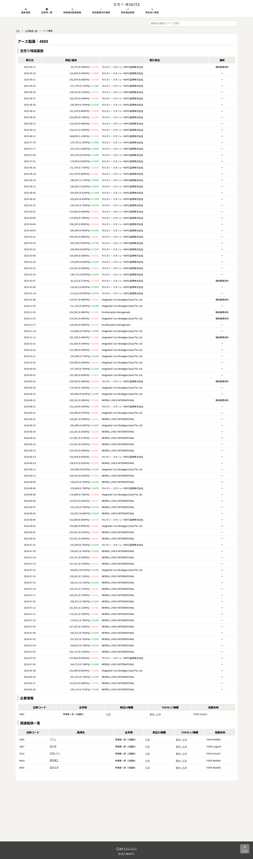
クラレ (53, 739)
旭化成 (53, 746)
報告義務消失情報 (101, 11)
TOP (18, 30)
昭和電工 (54, 760)
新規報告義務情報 (72, 11)
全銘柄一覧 (46, 11)
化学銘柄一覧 (31, 30)
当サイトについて (126, 848)
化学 (108, 714)
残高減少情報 (152, 11)
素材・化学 (155, 714)
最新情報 (25, 11)
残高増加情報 (127, 11)
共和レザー (55, 753)
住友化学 (54, 767)
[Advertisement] (126, 815)
